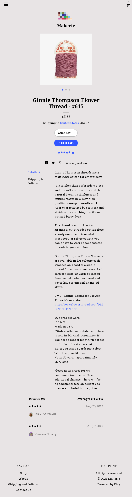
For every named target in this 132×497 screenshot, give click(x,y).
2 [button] (66, 90)
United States (69, 123)
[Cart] (128, 5)
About (23, 478)
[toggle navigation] (6, 4)
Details (34, 172)
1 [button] (62, 90)
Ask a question (76, 163)
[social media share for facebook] (46, 163)
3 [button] (69, 90)
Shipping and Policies (23, 484)
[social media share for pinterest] (60, 163)
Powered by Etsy (108, 484)
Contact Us (23, 489)
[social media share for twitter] (54, 163)
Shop (23, 473)
